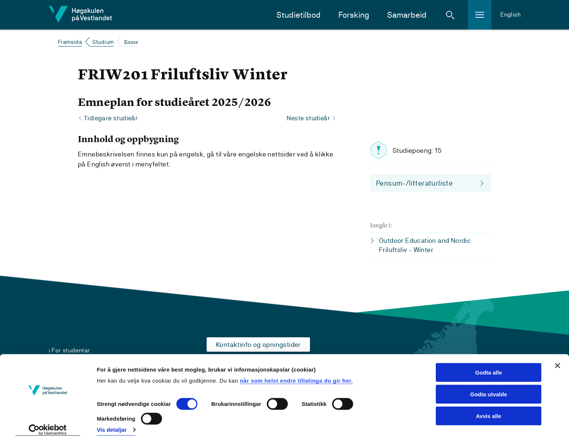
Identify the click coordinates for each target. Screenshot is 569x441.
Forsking (353, 15)
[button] (450, 15)
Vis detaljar (112, 426)
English (510, 14)
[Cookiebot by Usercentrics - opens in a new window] (47, 426)
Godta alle (488, 369)
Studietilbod (298, 15)
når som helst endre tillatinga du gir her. (296, 377)
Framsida (70, 42)
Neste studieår (307, 118)
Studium (103, 42)
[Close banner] (557, 362)
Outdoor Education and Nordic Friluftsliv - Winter (425, 245)
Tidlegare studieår (111, 118)
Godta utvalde (488, 390)
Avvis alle (488, 412)
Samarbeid (407, 15)
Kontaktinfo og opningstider (258, 344)
